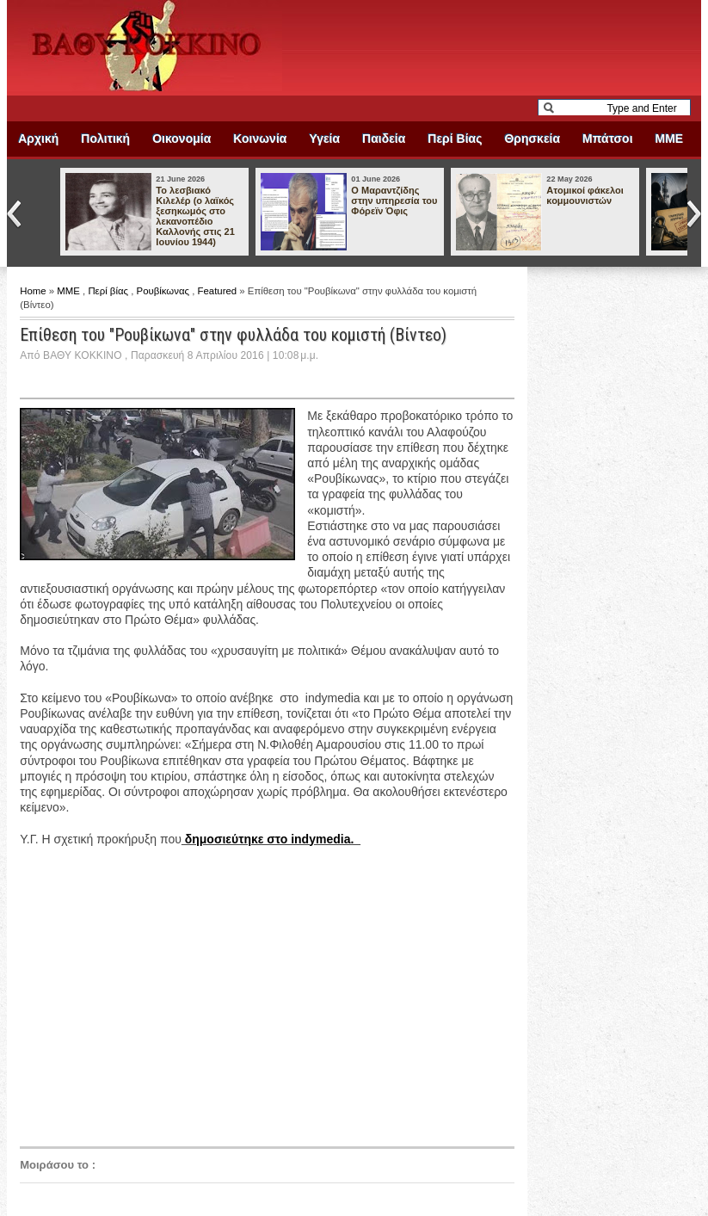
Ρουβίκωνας (165, 291)
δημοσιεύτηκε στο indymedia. (271, 839)
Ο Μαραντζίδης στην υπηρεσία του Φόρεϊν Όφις (394, 200)
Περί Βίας (455, 138)
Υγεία (324, 138)
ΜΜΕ (670, 138)
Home (34, 291)
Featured (219, 291)
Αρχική (38, 138)
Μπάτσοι (607, 138)
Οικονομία (181, 138)
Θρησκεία (532, 138)
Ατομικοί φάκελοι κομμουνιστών (584, 195)
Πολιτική (105, 138)
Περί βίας (109, 291)
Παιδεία (383, 138)
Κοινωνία (259, 138)
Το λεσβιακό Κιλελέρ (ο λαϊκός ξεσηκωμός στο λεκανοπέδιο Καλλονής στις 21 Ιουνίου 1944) (195, 216)
